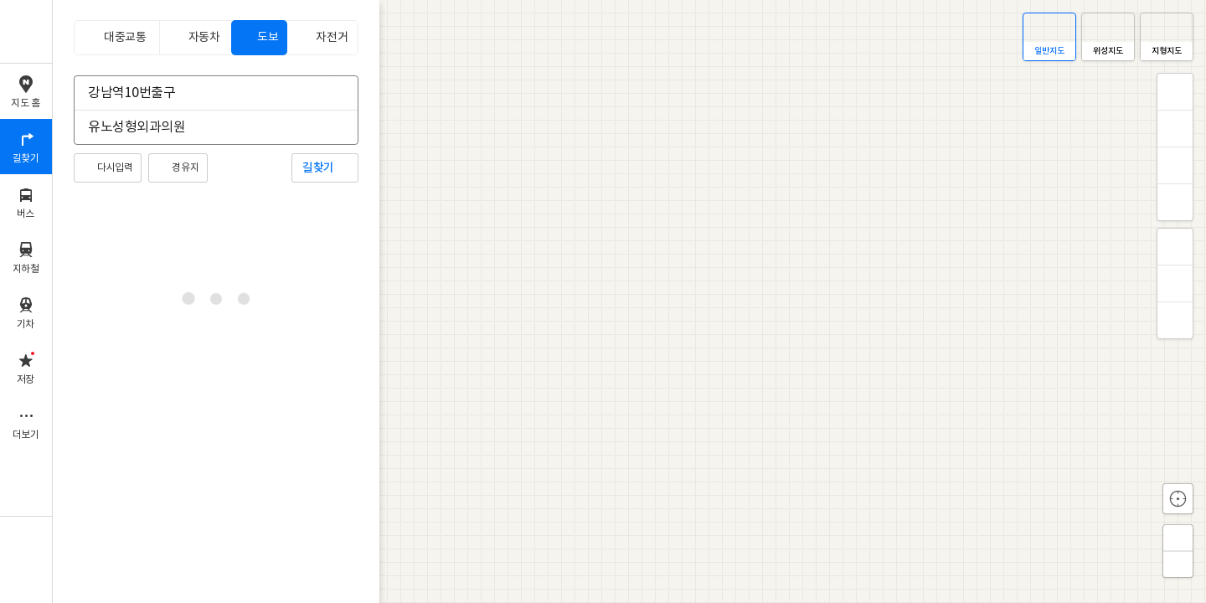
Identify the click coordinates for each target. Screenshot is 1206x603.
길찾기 (318, 168)
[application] (629, 301)
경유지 (185, 167)
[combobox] (205, 93)
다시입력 (114, 167)
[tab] (116, 37)
